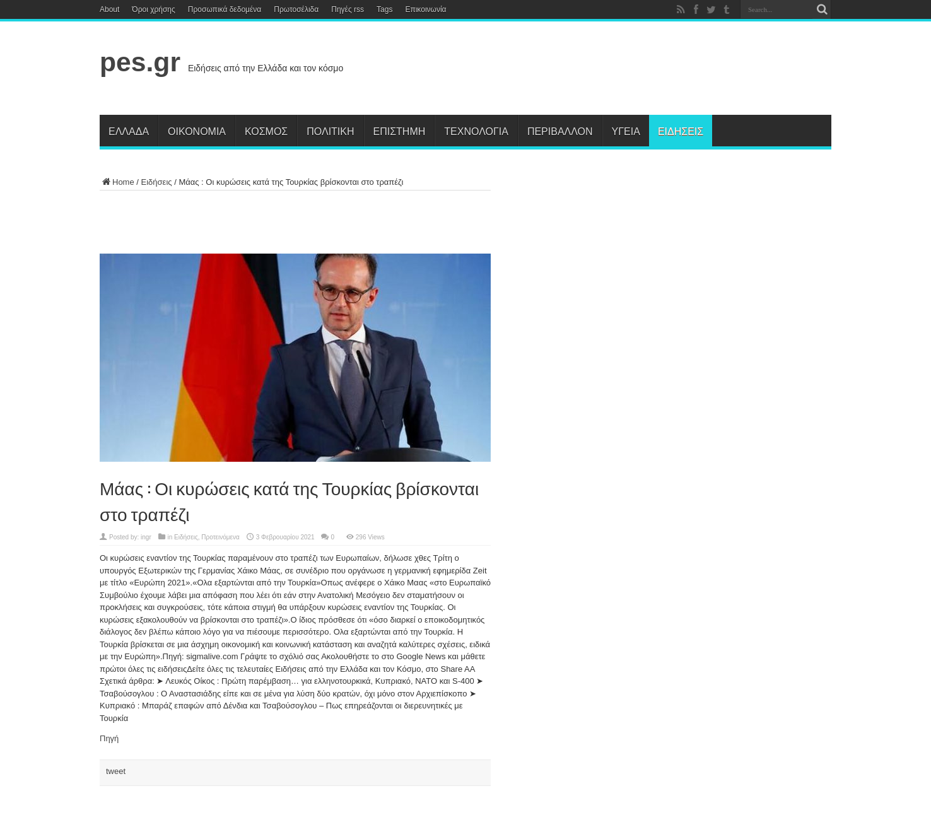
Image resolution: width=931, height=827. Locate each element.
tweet (116, 771)
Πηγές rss (347, 9)
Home (117, 182)
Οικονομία (197, 130)
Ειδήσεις (680, 130)
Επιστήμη (399, 130)
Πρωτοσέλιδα (296, 9)
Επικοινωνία (425, 9)
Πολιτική (330, 130)
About (109, 9)
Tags (384, 9)
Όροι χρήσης (153, 9)
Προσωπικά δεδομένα (224, 9)
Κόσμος (266, 130)
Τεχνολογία (476, 130)
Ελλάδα (128, 130)
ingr (146, 537)
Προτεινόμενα (220, 537)
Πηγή (109, 738)
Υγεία (626, 130)
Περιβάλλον (560, 130)
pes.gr (140, 62)
